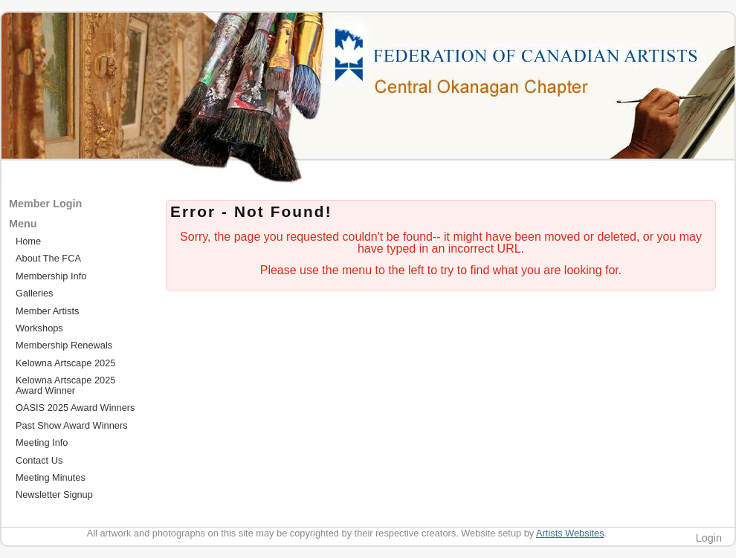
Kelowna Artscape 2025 (65, 363)
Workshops (39, 328)
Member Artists (47, 311)
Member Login (45, 204)
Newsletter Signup (54, 494)
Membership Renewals (64, 345)
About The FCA (48, 258)
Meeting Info (42, 442)
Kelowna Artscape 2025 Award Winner (65, 384)
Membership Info (51, 276)
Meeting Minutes (50, 477)
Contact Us (39, 460)
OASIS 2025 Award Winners (75, 407)
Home (28, 241)
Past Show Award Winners (72, 425)
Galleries (35, 293)
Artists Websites (570, 533)
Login (709, 538)
